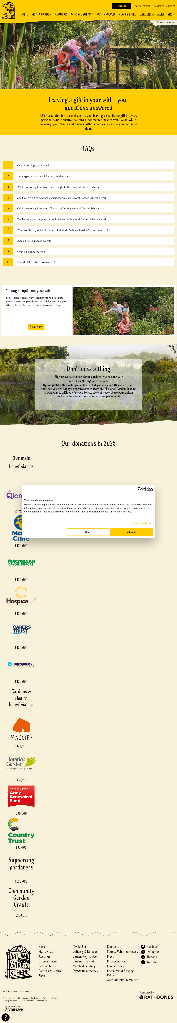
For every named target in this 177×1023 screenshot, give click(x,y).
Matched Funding (84, 966)
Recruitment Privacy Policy (120, 973)
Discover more (48, 961)
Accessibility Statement (122, 980)
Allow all (131, 532)
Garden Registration (85, 956)
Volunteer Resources (165, 22)
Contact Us (114, 946)
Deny (88, 532)
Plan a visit (46, 951)
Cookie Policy (115, 966)
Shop (171, 14)
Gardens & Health (152, 14)
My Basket (158, 6)
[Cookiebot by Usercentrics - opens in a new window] (140, 489)
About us (44, 956)
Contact (170, 6)
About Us (61, 14)
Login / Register (142, 6)
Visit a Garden (41, 14)
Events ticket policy (85, 971)
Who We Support (82, 14)
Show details (140, 523)
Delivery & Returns (85, 951)
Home (24, 14)
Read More (36, 327)
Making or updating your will (28, 290)
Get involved (106, 14)
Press (110, 956)
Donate (122, 6)
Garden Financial (83, 961)
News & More (127, 14)
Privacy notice (116, 961)
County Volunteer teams (122, 951)
